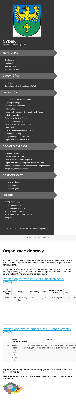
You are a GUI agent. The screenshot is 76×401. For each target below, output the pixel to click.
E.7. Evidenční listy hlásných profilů (18, 214)
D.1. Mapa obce (11, 185)
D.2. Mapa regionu (12, 189)
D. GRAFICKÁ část (12, 182)
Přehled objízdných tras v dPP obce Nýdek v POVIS (33, 280)
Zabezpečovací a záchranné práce (18, 159)
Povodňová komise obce (14, 153)
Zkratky (37, 238)
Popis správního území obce (16, 118)
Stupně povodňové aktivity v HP (17, 140)
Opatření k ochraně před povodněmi (19, 130)
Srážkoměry (9, 60)
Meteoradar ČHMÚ (12, 69)
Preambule (9, 83)
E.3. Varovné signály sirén (15, 211)
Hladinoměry (10, 63)
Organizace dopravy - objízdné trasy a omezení (24, 163)
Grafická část (13, 175)
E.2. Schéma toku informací (15, 208)
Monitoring (10, 53)
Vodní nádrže (10, 109)
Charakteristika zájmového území (18, 100)
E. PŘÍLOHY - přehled (13, 202)
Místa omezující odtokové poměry (18, 124)
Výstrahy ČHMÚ (11, 66)
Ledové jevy (9, 127)
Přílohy (8, 195)
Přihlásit (46, 238)
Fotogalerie (9, 218)
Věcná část (10, 92)
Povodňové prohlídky (13, 133)
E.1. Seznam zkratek (13, 205)
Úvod (29, 238)
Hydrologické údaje (12, 103)
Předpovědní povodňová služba (17, 137)
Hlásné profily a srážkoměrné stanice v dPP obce (24, 112)
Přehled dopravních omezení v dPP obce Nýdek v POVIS (37, 330)
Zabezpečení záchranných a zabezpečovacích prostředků (27, 166)
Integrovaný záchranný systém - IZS (19, 169)
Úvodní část (11, 75)
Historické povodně (12, 115)
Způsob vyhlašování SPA (14, 156)
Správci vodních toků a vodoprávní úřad (20, 86)
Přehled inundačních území (15, 106)
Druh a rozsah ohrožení (14, 121)
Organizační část (15, 146)
